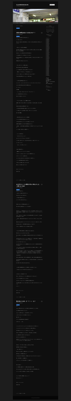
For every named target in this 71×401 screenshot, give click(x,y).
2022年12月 (47, 43)
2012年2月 (47, 73)
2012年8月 (47, 68)
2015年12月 (47, 52)
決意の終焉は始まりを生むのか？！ (26, 32)
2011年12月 (47, 75)
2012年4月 (47, 71)
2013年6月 (47, 60)
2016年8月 (47, 49)
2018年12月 (47, 46)
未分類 (20, 393)
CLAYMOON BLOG (22, 4)
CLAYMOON (49, 35)
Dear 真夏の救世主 (48, 79)
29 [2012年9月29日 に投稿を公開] (52, 31)
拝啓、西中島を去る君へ (49, 83)
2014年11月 (47, 54)
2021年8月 (47, 45)
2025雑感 (47, 78)
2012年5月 (47, 70)
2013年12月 (47, 57)
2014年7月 (47, 55)
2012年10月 (47, 66)
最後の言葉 (47, 80)
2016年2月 (47, 50)
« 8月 (47, 32)
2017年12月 (47, 47)
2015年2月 (47, 53)
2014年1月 (47, 56)
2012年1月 (47, 74)
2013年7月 (47, 59)
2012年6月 (47, 69)
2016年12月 (47, 48)
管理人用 (49, 90)
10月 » (52, 32)
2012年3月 (47, 72)
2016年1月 (47, 51)
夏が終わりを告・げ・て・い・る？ (26, 301)
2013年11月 (47, 58)
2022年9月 (47, 44)
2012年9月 (47, 67)
